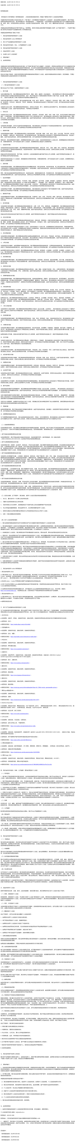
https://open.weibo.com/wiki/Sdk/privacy (21, 740)
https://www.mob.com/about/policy (20, 713)
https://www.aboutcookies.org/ (8, 590)
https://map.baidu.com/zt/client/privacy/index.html (23, 636)
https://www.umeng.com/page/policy (20, 662)
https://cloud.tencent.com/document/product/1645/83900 (25, 752)
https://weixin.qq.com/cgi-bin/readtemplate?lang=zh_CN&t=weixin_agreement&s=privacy (34, 687)
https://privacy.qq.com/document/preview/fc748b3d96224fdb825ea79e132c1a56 (31, 764)
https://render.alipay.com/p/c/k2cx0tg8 (20, 624)
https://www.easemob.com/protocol (20, 649)
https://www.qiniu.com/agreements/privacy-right (23, 726)
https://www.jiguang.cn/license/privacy (20, 675)
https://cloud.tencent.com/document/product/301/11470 (25, 699)
